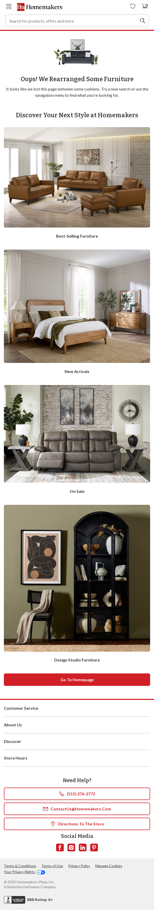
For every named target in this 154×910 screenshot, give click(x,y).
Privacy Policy (79, 866)
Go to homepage (77, 679)
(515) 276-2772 (77, 793)
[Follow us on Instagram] (71, 847)
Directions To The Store (77, 823)
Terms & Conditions (20, 866)
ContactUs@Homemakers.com (77, 808)
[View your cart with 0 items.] (145, 6)
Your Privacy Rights (24, 872)
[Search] (142, 21)
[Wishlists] (132, 6)
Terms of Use (52, 866)
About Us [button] (77, 725)
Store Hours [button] (77, 758)
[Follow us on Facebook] (60, 847)
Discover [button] (77, 741)
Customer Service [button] (77, 708)
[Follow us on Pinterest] (94, 847)
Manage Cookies (108, 866)
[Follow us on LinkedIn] (83, 847)
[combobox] (77, 21)
